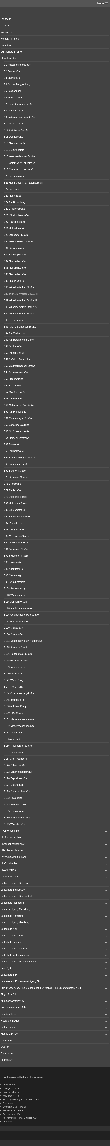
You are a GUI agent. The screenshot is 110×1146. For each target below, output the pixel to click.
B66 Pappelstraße (14, 451)
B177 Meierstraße (14, 785)
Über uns (6, 25)
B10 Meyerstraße (13, 123)
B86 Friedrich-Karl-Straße (18, 516)
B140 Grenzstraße (14, 673)
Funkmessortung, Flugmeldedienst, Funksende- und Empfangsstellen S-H (41, 988)
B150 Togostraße (13, 713)
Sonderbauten (10, 876)
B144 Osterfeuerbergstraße (19, 693)
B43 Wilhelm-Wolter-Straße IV (20, 307)
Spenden (6, 45)
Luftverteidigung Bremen (14, 883)
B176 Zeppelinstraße (15, 778)
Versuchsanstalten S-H (13, 1007)
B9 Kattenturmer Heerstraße (19, 117)
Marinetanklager (10, 1033)
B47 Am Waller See (14, 333)
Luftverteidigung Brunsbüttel (16, 896)
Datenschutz (8, 1053)
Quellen (5, 1046)
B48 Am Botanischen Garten (19, 339)
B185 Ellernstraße (14, 811)
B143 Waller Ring (13, 686)
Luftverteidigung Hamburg (15, 922)
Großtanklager (9, 1014)
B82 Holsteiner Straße (16, 503)
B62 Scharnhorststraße (16, 425)
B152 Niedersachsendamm (19, 726)
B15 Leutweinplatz (14, 150)
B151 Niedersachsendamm (19, 719)
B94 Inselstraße (12, 562)
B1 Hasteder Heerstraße (17, 64)
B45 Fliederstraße (14, 320)
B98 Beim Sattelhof (14, 582)
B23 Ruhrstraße (12, 195)
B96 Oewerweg (12, 575)
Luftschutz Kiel (9, 929)
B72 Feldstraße (12, 490)
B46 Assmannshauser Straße (20, 326)
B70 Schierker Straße (16, 477)
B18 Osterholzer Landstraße (19, 163)
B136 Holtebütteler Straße (18, 654)
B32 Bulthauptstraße (15, 254)
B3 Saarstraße (12, 78)
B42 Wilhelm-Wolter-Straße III (20, 300)
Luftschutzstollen (11, 837)
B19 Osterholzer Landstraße (19, 169)
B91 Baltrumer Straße (16, 549)
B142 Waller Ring (13, 680)
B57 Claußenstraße (14, 392)
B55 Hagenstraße (13, 379)
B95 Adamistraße (13, 569)
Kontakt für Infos (10, 38)
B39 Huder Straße (14, 281)
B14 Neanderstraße (15, 143)
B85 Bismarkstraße (14, 510)
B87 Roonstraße (13, 523)
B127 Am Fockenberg (16, 621)
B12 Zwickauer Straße (16, 130)
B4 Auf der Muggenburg (17, 84)
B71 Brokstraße (12, 483)
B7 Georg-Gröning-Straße (18, 104)
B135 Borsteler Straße (16, 647)
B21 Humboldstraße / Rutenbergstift (23, 182)
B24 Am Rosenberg (14, 202)
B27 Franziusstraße (15, 222)
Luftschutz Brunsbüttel (13, 889)
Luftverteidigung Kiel (12, 935)
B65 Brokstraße (12, 444)
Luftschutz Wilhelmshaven (15, 955)
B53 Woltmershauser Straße (19, 366)
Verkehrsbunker (11, 830)
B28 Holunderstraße (15, 228)
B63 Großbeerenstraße (16, 431)
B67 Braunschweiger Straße (19, 457)
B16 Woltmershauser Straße (19, 156)
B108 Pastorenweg (14, 588)
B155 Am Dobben (13, 739)
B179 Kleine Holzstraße (17, 791)
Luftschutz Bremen (12, 51)
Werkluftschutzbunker (14, 857)
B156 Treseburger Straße (18, 745)
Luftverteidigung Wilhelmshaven (18, 961)
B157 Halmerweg (13, 752)
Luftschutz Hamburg (12, 916)
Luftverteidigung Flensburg (15, 909)
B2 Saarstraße (12, 71)
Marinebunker (9, 870)
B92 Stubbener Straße (16, 555)
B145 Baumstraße (14, 700)
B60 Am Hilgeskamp (15, 411)
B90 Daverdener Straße (17, 542)
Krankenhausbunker (13, 844)
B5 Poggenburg (12, 91)
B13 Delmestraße (13, 136)
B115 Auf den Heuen (15, 601)
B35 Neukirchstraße (15, 267)
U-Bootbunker (10, 863)
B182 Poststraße (13, 798)
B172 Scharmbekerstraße (18, 772)
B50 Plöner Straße (14, 353)
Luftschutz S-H (9, 974)
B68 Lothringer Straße (16, 464)
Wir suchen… (8, 32)
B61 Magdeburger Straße (18, 418)
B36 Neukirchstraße (15, 274)
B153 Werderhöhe (14, 732)
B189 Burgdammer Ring (17, 817)
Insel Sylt (6, 968)
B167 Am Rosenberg (15, 758)
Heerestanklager (10, 1020)
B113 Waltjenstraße (15, 595)
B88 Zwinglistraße (14, 529)
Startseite (6, 19)
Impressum (7, 1060)
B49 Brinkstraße (13, 346)
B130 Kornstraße (13, 634)
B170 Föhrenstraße (14, 765)
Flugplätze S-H (9, 994)
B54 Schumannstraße (16, 372)
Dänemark (6, 1040)
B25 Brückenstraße (14, 208)
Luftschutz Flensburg (12, 902)
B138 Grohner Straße (16, 660)
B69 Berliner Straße (15, 470)
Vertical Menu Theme (61, 1143)
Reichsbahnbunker (12, 850)
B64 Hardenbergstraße (16, 438)
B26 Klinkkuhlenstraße (16, 215)
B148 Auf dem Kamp (15, 706)
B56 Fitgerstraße (13, 385)
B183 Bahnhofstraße (15, 804)
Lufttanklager (8, 1027)
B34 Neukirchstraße (15, 261)
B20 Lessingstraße (14, 176)
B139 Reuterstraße (14, 667)
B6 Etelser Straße (13, 97)
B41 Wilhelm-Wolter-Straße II (21, 294)
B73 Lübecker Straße (15, 497)
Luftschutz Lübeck (11, 942)
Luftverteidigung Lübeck (14, 948)
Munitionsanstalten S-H (13, 1001)
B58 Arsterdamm (13, 398)
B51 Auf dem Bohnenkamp (18, 359)
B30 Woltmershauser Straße (19, 241)
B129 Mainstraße (13, 627)
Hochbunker (9, 58)
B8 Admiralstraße (13, 110)
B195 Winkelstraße (14, 824)
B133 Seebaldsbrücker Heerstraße (23, 641)
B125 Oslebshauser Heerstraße (21, 614)
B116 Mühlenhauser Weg (18, 608)
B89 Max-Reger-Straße (16, 536)
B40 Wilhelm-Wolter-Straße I (19, 287)
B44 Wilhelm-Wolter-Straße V (20, 313)
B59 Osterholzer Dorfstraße (19, 405)
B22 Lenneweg (12, 189)
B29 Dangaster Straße (16, 235)
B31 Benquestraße (14, 248)
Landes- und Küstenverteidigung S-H (21, 981)
